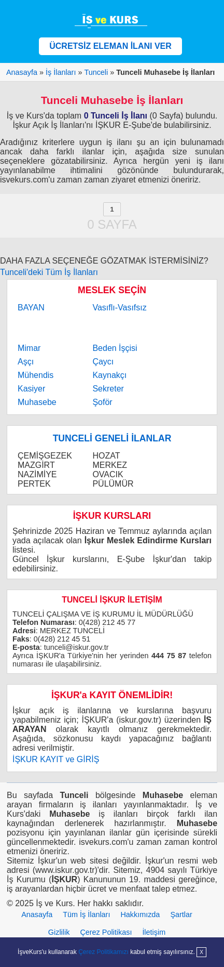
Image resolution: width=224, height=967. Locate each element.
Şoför (102, 402)
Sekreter (107, 388)
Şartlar (181, 914)
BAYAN (31, 307)
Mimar (29, 348)
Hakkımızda (140, 914)
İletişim (153, 932)
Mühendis (35, 375)
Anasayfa (36, 914)
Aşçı (26, 361)
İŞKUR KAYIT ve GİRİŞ (55, 759)
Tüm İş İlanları (86, 914)
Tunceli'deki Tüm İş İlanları (49, 272)
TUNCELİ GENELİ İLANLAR (112, 438)
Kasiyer (31, 388)
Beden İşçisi (114, 348)
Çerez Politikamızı (103, 952)
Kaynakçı (109, 375)
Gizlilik (59, 932)
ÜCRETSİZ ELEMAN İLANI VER (110, 46)
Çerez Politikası (106, 932)
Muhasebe (37, 402)
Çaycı (103, 361)
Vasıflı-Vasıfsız (119, 307)
